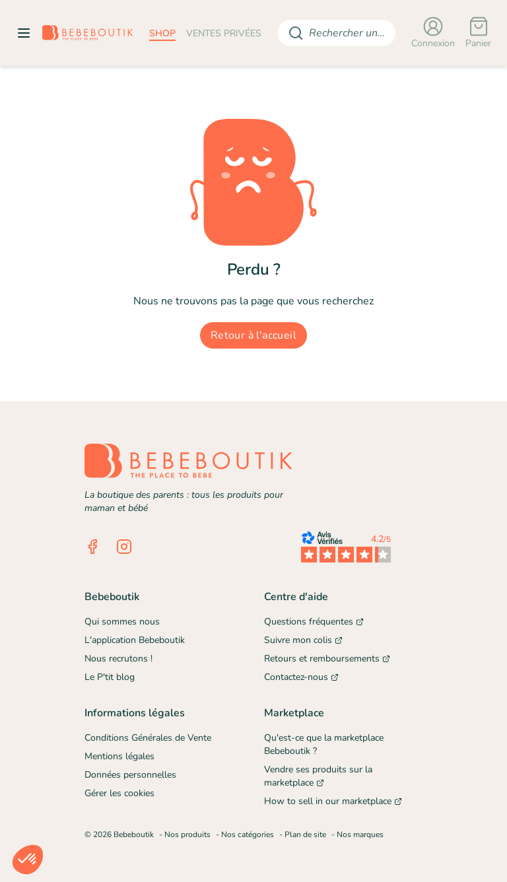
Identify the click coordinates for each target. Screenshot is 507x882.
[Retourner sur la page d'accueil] (87, 33)
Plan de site (305, 834)
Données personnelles (130, 774)
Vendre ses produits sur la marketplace (318, 776)
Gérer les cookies (119, 793)
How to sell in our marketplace (333, 801)
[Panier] (478, 33)
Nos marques (360, 834)
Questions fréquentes (314, 621)
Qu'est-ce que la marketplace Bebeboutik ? (324, 744)
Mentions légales (119, 756)
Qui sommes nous (122, 621)
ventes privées (223, 33)
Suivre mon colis (303, 640)
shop (162, 33)
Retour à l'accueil (253, 335)
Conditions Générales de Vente (147, 737)
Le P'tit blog (109, 677)
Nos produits (187, 834)
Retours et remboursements (327, 658)
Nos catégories (247, 834)
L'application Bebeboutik (134, 640)
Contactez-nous (301, 677)
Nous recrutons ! (118, 658)
